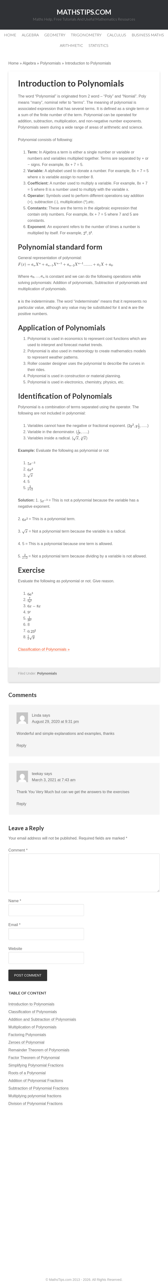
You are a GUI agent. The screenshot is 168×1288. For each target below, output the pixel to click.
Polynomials (50, 63)
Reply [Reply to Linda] (21, 745)
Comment (18, 850)
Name (14, 901)
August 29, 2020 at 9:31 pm (55, 722)
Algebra (29, 63)
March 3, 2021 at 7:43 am (53, 780)
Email (14, 925)
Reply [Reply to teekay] (21, 804)
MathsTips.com (84, 12)
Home (13, 63)
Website (15, 949)
